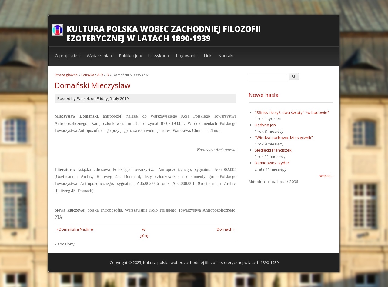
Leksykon (159, 55)
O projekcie (68, 55)
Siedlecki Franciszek (273, 150)
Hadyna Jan (265, 125)
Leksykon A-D (92, 74)
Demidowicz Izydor (272, 162)
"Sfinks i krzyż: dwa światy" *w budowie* (292, 112)
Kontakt (226, 55)
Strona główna (66, 74)
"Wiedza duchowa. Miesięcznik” (284, 137)
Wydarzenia (100, 55)
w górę (143, 232)
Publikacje (130, 55)
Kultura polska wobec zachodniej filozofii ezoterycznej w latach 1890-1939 (163, 33)
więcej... (326, 175)
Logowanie (187, 55)
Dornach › (226, 229)
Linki (208, 55)
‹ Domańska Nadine (75, 229)
